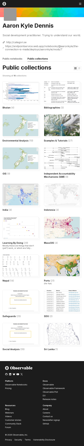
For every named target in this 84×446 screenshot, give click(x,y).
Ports (49, 280)
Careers (46, 413)
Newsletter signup (51, 420)
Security (18, 440)
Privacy (8, 440)
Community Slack (13, 424)
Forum (8, 427)
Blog (7, 409)
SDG (48, 316)
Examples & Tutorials (58, 140)
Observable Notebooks (16, 384)
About (45, 409)
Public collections (37, 58)
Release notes (49, 399)
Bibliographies (54, 107)
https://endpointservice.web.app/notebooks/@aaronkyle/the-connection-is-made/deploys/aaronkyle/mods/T (42, 48)
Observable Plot (50, 392)
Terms (28, 440)
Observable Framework (54, 388)
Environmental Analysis (18, 140)
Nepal (8, 280)
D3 (44, 395)
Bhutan (8, 107)
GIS (6, 173)
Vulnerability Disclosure (44, 440)
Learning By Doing (15, 242)
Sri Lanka (51, 349)
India (7, 209)
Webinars (9, 413)
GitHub (46, 424)
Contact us (48, 416)
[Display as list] (79, 68)
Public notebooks (12, 58)
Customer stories (13, 420)
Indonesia (51, 209)
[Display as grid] (75, 68)
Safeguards (12, 316)
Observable (48, 384)
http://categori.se (16, 42)
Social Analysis (14, 349)
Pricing (8, 388)
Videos (8, 416)
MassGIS (51, 242)
